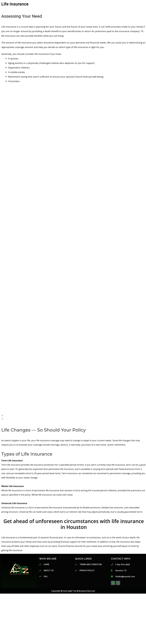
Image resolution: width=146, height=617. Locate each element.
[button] (73, 415)
